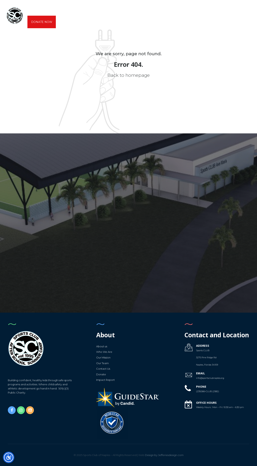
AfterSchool (64, 9)
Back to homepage (128, 75)
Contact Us (103, 368)
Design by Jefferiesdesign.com (161, 454)
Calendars (158, 9)
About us (38, 9)
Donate (101, 374)
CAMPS (87, 9)
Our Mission (103, 357)
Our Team (102, 362)
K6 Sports (108, 9)
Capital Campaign (207, 9)
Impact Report (105, 379)
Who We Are (104, 351)
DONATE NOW (41, 22)
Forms (180, 9)
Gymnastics (132, 9)
